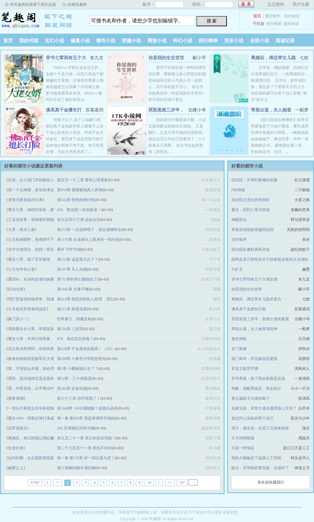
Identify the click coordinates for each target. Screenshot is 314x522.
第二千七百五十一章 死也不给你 (84, 448)
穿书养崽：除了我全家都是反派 (258, 378)
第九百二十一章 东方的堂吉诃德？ (86, 438)
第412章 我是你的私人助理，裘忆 (85, 299)
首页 (8, 40)
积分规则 (274, 23)
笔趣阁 (40, 20)
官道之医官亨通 (244, 368)
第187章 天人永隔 (72, 269)
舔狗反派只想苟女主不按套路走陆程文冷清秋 (269, 259)
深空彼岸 (239, 239)
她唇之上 (15, 468)
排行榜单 (208, 40)
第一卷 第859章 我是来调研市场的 (86, 418)
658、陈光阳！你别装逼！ (79, 210)
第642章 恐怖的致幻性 (76, 200)
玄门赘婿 (239, 349)
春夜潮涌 (15, 398)
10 (149, 482)
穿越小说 (131, 40)
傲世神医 (239, 339)
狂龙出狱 (15, 448)
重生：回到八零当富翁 (250, 210)
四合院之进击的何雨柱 (250, 200)
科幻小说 (182, 40)
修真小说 (80, 40)
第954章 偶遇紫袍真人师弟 (79, 190)
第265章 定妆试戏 (72, 388)
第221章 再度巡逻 (72, 309)
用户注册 (301, 4)
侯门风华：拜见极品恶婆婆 (254, 358)
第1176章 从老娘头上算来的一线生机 (88, 239)
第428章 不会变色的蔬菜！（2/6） (86, 349)
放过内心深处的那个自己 (252, 418)
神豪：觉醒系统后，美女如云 (256, 388)
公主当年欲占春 (21, 269)
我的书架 (28, 40)
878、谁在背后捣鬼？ (75, 339)
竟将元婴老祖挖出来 (25, 200)
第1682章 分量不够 (73, 289)
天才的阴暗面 (242, 438)
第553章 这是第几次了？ (77, 259)
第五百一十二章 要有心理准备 (82, 180)
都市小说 (105, 40)
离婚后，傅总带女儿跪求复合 (256, 299)
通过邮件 (272, 16)
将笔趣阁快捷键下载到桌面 (33, 4)
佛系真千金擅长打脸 (248, 309)
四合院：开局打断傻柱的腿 (254, 180)
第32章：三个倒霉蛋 (74, 378)
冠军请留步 (17, 428)
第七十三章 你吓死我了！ (78, 398)
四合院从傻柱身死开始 (250, 249)
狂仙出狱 (15, 289)
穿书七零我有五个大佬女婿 (254, 279)
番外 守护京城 (69, 249)
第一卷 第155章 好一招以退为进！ (86, 458)
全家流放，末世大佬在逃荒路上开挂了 (264, 408)
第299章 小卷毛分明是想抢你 (81, 358)
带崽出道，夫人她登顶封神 (254, 329)
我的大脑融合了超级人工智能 (256, 458)
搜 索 (212, 20)
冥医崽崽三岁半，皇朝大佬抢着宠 (260, 319)
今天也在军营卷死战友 (27, 309)
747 (182, 482)
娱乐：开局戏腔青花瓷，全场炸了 (260, 468)
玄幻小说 (54, 40)
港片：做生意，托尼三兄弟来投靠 (260, 428)
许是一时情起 (242, 448)
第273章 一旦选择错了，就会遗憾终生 (89, 229)
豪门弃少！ (17, 319)
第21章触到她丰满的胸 (76, 468)
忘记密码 (276, 4)
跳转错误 (291, 23)
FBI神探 (238, 190)
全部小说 (259, 40)
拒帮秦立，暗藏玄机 (74, 319)
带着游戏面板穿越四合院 (252, 229)
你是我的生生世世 (166, 57)
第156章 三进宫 (70, 329)
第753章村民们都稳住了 (77, 279)
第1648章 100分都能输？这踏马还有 (87, 408)
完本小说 (234, 40)
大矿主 (237, 269)
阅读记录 (285, 40)
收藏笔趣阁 (77, 4)
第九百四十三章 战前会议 (78, 219)
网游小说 (157, 40)
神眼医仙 (239, 219)
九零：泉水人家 (21, 229)
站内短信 (292, 16)
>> (170, 482)
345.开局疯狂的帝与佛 (76, 428)
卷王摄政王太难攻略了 (250, 398)
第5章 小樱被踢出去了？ (77, 368)
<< (57, 482)
